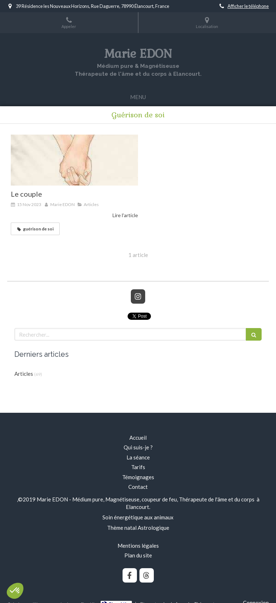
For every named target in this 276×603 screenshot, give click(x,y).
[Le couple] (74, 160)
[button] (15, 590)
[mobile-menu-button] (138, 97)
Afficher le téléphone (248, 6)
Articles (23, 373)
